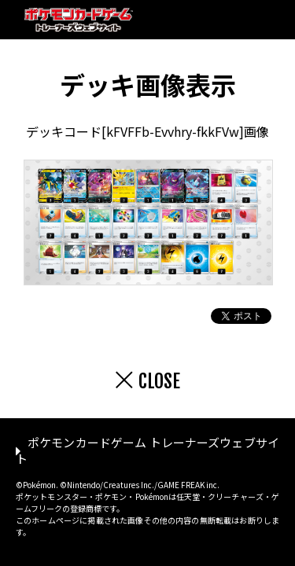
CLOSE (159, 381)
